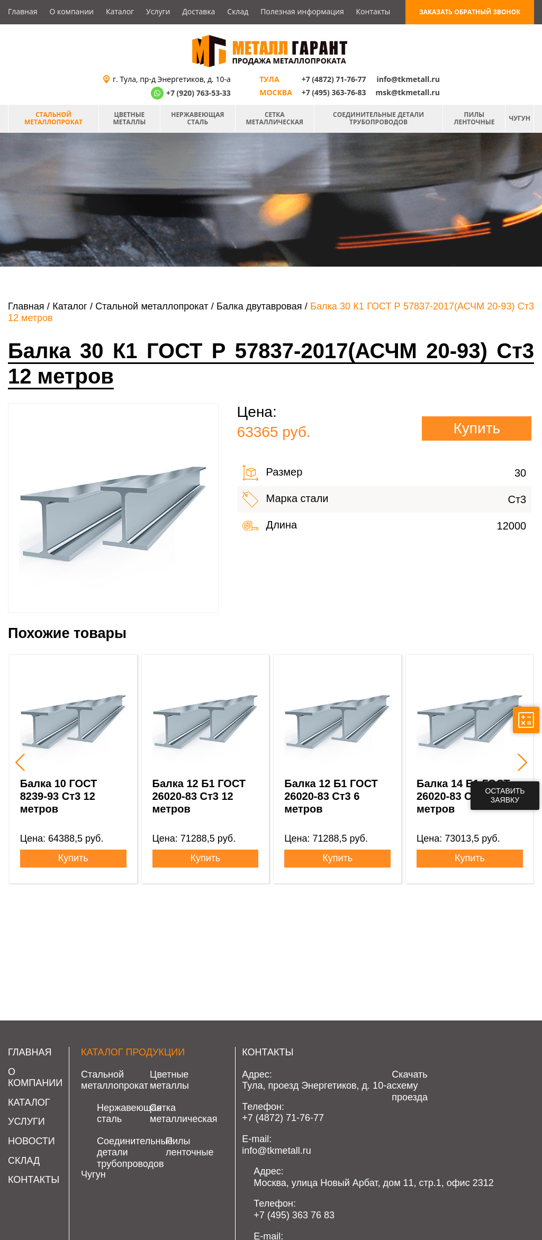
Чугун (519, 118)
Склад (237, 11)
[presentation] (19, 762)
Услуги (158, 11)
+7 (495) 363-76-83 (334, 92)
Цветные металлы (129, 118)
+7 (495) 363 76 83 (294, 1215)
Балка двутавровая (259, 306)
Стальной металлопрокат (53, 118)
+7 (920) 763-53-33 (198, 93)
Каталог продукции (133, 1052)
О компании (71, 11)
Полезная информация (302, 11)
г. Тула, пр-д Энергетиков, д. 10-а (172, 79)
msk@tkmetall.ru (408, 92)
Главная (23, 11)
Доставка (198, 11)
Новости (31, 1141)
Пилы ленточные (474, 118)
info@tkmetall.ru (408, 79)
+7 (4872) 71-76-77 (334, 79)
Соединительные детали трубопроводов (378, 118)
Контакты (373, 11)
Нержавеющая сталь (197, 118)
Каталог (120, 11)
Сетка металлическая (274, 118)
